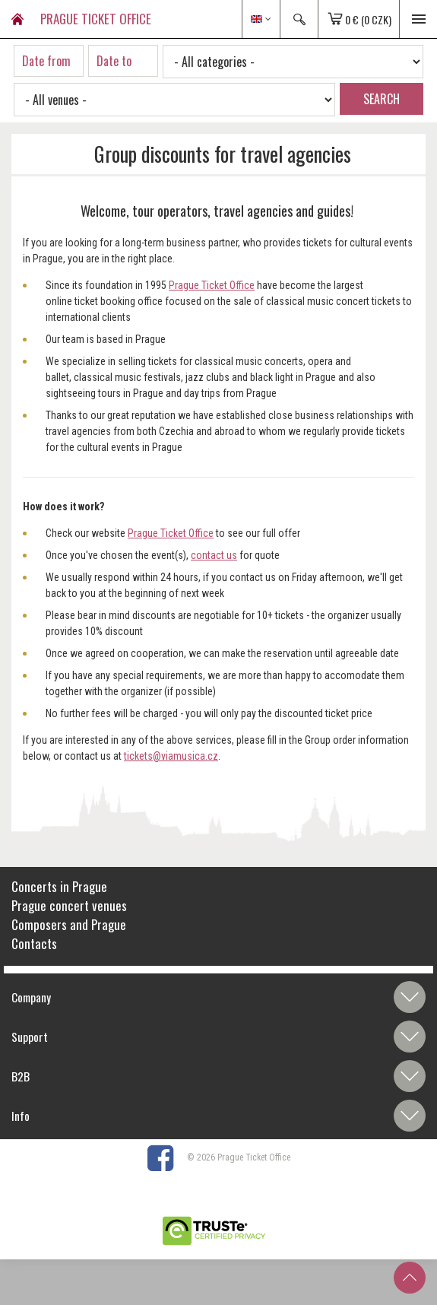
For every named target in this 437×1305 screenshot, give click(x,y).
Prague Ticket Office (212, 285)
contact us (214, 555)
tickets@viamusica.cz (171, 756)
